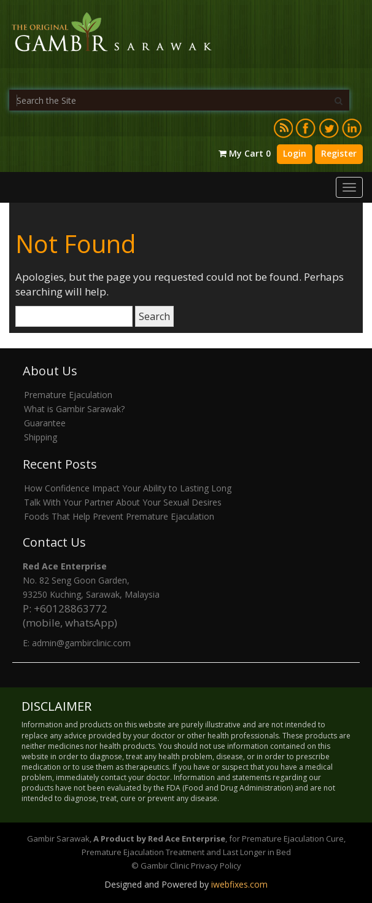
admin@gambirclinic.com (81, 643)
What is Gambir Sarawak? (74, 409)
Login (294, 153)
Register (339, 153)
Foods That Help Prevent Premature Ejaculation (119, 516)
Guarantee (45, 423)
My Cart (245, 153)
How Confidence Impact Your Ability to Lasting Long (127, 488)
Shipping (40, 437)
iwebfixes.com (239, 884)
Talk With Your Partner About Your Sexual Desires (123, 502)
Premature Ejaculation (68, 395)
